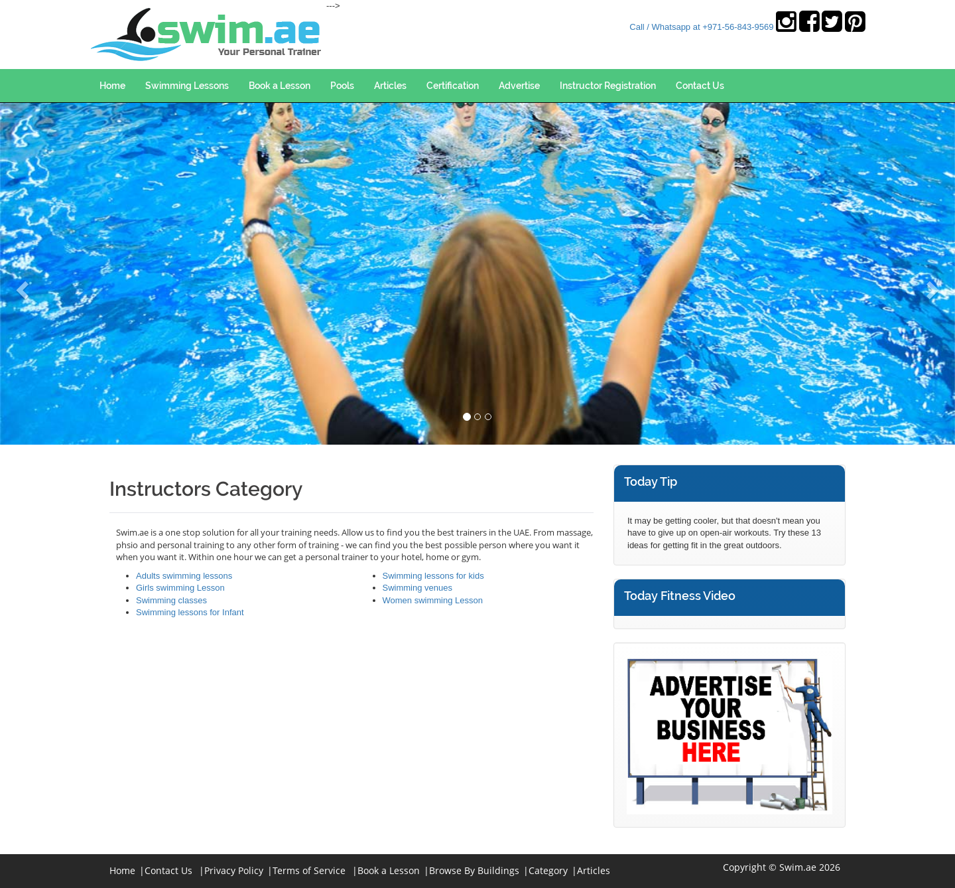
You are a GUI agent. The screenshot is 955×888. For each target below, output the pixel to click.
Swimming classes (171, 600)
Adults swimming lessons (184, 576)
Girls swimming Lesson (180, 588)
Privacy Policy (233, 870)
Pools (342, 85)
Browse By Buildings (474, 870)
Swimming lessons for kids (433, 576)
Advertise (519, 85)
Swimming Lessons (187, 85)
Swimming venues (418, 588)
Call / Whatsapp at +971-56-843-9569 (701, 27)
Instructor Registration (608, 85)
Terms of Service (309, 870)
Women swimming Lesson (433, 600)
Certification (452, 85)
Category (548, 870)
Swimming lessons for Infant (190, 612)
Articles (390, 85)
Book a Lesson (279, 85)
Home (112, 85)
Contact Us (700, 85)
